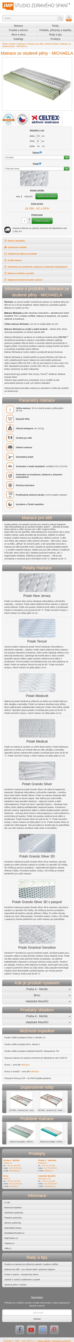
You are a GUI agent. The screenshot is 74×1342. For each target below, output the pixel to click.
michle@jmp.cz (14, 1171)
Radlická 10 (42, 1163)
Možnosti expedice (13, 1207)
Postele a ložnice (18, 30)
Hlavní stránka (9, 44)
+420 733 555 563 (15, 1184)
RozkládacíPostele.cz (14, 1233)
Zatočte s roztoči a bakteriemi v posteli (22, 1279)
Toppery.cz (9, 1243)
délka (32, 136)
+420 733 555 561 (15, 1168)
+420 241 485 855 (13, 1166)
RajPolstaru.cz (11, 1238)
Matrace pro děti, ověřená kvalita (43, 44)
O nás (7, 1202)
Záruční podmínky (12, 1223)
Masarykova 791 (44, 1179)
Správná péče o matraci (15, 1284)
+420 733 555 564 (50, 1184)
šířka (32, 141)
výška (32, 146)
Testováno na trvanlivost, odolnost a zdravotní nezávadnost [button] (35, 266)
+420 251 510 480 (48, 1166)
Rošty (55, 25)
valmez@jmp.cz (50, 1186)
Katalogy (18, 39)
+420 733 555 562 (50, 1168)
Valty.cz (7, 1248)
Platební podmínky (13, 1217)
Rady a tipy (55, 34)
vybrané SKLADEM (46, 196)
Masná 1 (6, 1179)
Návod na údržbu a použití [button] (19, 273)
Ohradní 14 (7, 1163)
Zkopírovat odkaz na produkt (20, 253)
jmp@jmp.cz (48, 1171)
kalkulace (25, 1064)
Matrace (18, 25)
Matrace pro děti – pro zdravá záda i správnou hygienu (29, 1269)
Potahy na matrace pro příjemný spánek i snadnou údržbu (31, 1264)
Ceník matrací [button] (13, 260)
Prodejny (55, 39)
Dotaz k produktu (14, 240)
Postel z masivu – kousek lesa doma (21, 1274)
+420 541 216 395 (13, 1181)
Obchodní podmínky (13, 1212)
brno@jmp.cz (14, 1186)
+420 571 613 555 (48, 1181)
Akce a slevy (18, 34)
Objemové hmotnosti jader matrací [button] (23, 279)
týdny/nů (29, 196)
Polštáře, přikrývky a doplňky (55, 30)
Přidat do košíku (42, 221)
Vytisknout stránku (15, 247)
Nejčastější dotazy (12, 1228)
